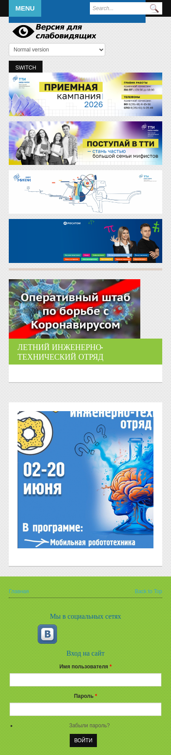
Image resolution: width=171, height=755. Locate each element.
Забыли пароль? (89, 725)
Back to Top (148, 591)
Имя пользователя (85, 667)
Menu (25, 8)
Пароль (85, 696)
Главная (19, 591)
